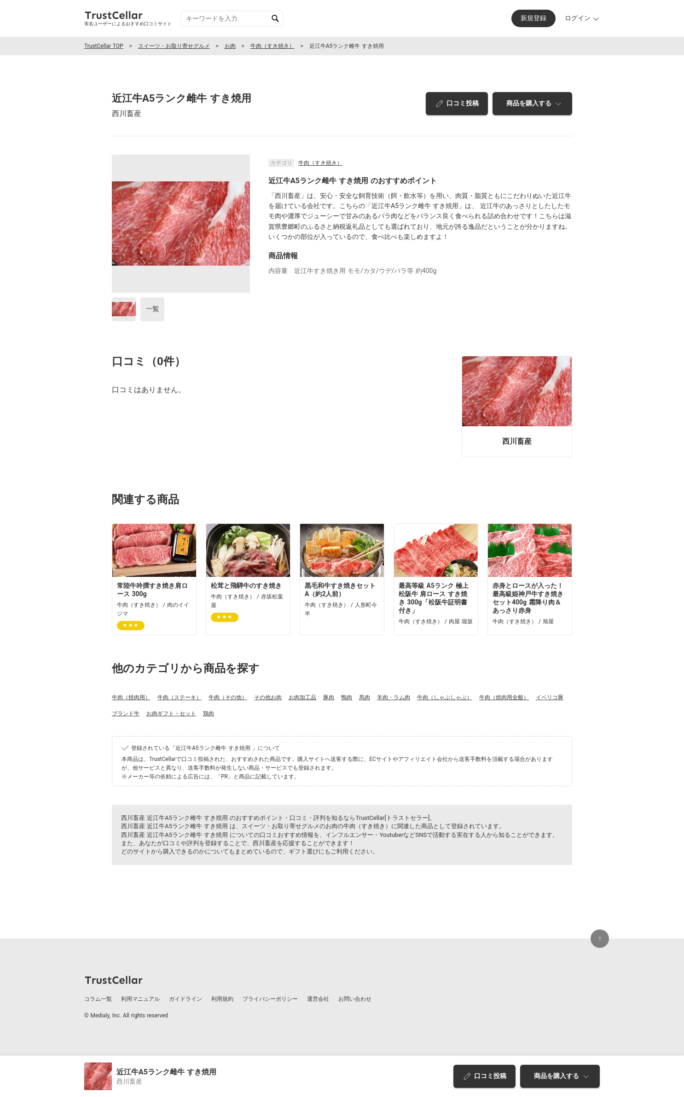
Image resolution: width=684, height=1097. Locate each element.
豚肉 (328, 697)
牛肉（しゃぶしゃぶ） (444, 697)
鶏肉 (208, 713)
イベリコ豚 (549, 697)
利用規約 (222, 999)
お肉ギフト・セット (171, 713)
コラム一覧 (98, 999)
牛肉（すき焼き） (272, 46)
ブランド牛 (125, 713)
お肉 (230, 46)
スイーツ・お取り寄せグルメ (174, 46)
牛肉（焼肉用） (131, 697)
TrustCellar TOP (103, 46)
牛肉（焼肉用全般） (504, 697)
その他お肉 (268, 697)
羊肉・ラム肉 (393, 697)
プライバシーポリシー (270, 999)
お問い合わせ (354, 999)
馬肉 (364, 697)
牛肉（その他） (228, 697)
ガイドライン (185, 999)
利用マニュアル (140, 999)
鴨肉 (346, 697)
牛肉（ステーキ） (179, 697)
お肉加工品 (302, 697)
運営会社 (318, 999)
